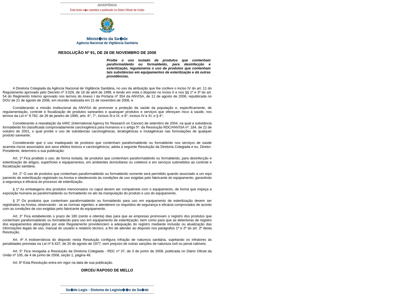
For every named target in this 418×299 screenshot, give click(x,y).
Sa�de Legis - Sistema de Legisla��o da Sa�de (107, 290)
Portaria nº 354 (113, 96)
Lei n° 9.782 (28, 116)
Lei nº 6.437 (51, 244)
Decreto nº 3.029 (61, 92)
